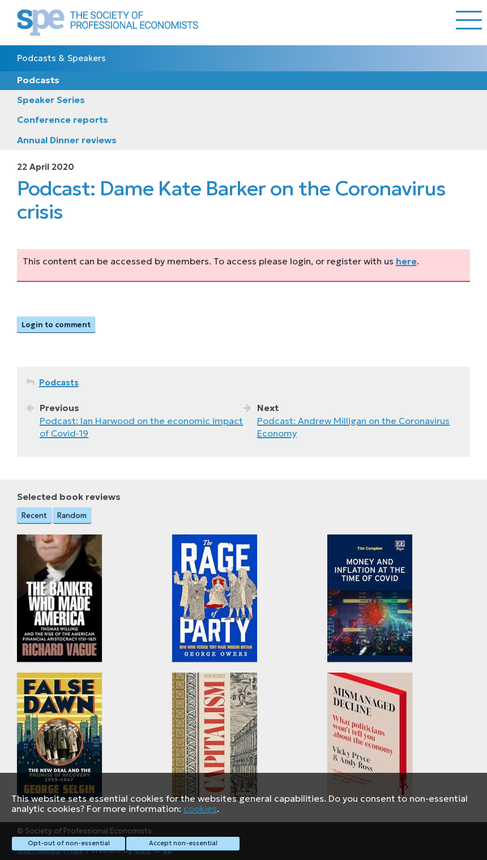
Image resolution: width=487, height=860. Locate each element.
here (406, 261)
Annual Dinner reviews (67, 140)
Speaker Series (51, 99)
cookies (200, 808)
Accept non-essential (183, 843)
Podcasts (38, 79)
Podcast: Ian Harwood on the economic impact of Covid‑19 (141, 427)
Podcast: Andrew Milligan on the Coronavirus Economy (353, 427)
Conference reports (62, 119)
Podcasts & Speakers (61, 58)
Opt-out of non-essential (69, 843)
